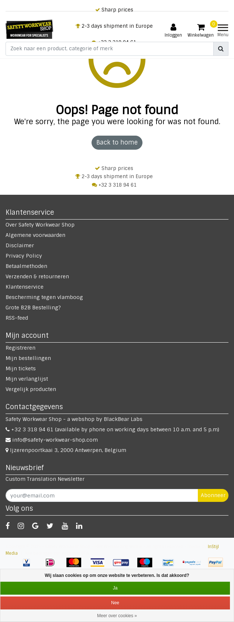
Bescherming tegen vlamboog (44, 297)
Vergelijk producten (31, 389)
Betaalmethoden (26, 266)
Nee (115, 602)
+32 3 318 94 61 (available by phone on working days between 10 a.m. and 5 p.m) (112, 429)
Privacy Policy (24, 255)
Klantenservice (25, 286)
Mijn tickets (21, 368)
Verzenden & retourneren (37, 276)
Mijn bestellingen (28, 358)
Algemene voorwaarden (35, 235)
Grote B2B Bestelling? (33, 307)
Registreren (20, 347)
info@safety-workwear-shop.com (52, 439)
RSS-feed (17, 318)
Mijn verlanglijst (27, 378)
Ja (115, 588)
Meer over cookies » (117, 615)
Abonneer (213, 495)
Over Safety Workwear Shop (40, 224)
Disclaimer (20, 245)
